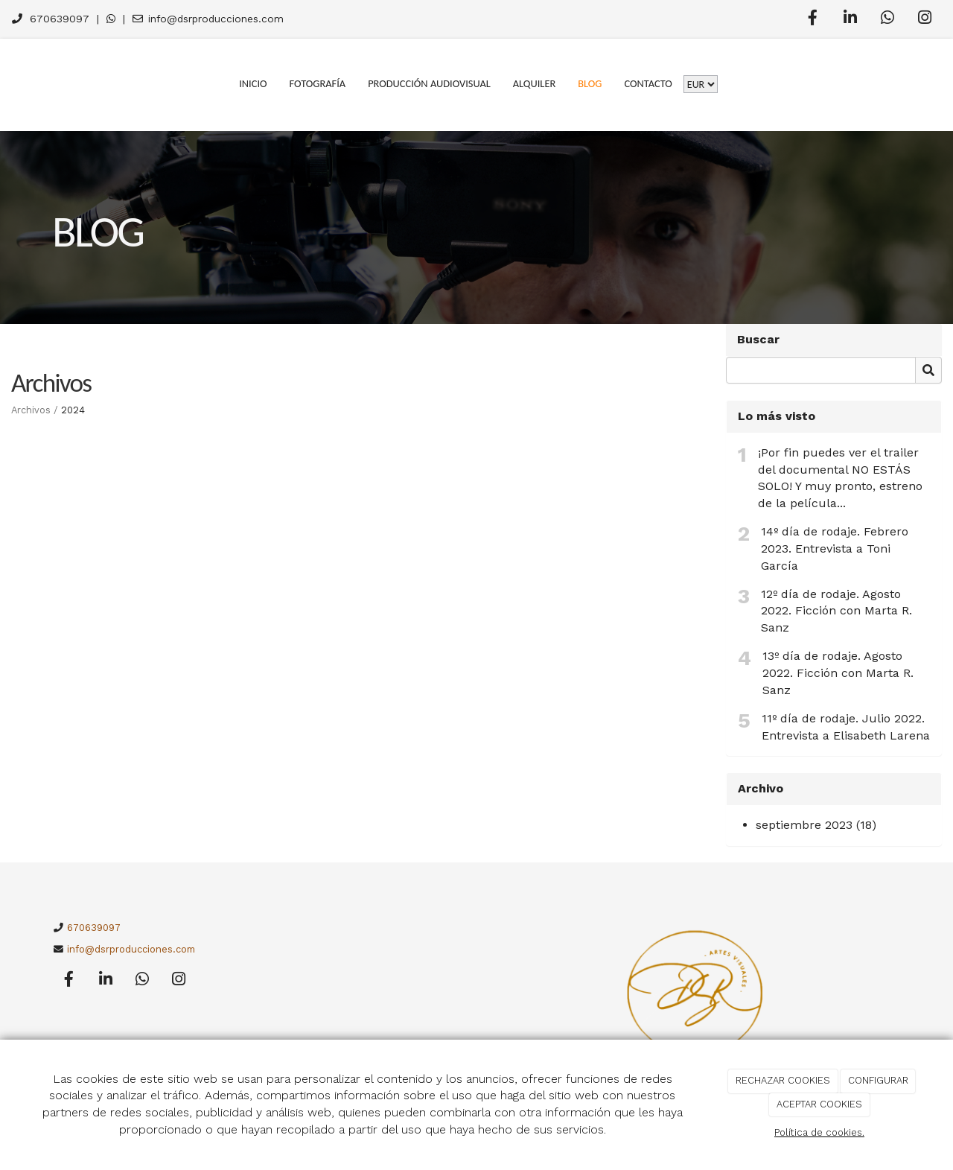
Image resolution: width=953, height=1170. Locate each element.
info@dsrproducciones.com (216, 19)
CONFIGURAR (878, 1080)
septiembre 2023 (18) (816, 825)
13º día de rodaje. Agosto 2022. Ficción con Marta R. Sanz (838, 673)
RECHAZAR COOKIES (783, 1080)
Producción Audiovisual (429, 83)
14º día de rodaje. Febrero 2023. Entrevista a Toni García (834, 548)
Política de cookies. (819, 1132)
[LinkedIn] (850, 19)
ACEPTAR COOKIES (819, 1104)
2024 (73, 410)
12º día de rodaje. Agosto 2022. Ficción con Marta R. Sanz (836, 611)
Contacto (648, 83)
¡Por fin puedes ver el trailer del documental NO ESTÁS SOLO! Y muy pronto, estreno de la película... (840, 478)
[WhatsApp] (887, 19)
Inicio (253, 83)
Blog (590, 83)
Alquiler (534, 83)
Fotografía (318, 83)
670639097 (59, 19)
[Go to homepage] (7, 83)
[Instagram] (924, 19)
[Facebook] (813, 19)
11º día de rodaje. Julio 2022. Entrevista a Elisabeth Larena (846, 727)
